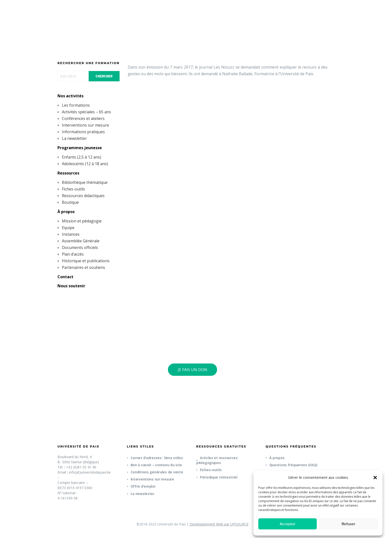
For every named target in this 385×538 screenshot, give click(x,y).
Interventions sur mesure (85, 125)
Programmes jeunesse (79, 147)
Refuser (348, 524)
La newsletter (74, 138)
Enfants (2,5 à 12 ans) (81, 157)
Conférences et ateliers (83, 118)
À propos (66, 211)
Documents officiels (80, 247)
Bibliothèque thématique (85, 182)
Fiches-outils (73, 189)
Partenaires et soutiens (83, 267)
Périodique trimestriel (218, 477)
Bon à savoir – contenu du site (156, 465)
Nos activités (70, 96)
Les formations (76, 105)
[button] (375, 477)
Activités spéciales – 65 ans (86, 112)
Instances (71, 234)
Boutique (70, 202)
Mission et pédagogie (82, 221)
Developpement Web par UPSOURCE (219, 524)
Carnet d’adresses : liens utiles (157, 457)
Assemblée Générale (80, 241)
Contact (65, 276)
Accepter (288, 524)
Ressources (68, 173)
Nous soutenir (71, 286)
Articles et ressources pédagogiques (217, 460)
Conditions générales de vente (157, 472)
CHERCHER (104, 76)
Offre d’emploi (143, 486)
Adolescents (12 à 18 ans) (85, 163)
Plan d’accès (73, 254)
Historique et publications (86, 260)
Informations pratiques (83, 131)
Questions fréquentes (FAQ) (293, 465)
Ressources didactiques (83, 195)
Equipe (68, 227)
